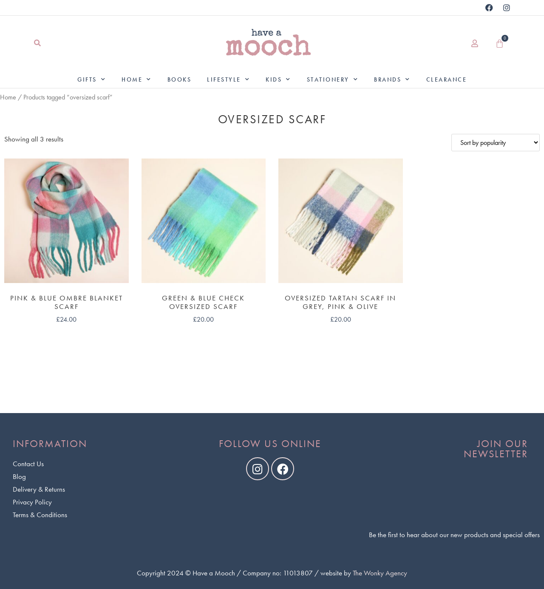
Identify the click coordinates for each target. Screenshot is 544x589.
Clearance (446, 79)
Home (137, 79)
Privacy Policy (32, 502)
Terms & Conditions (40, 514)
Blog (19, 476)
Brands (392, 79)
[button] (37, 43)
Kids (278, 79)
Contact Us (28, 463)
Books (179, 79)
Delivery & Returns (39, 489)
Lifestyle (228, 79)
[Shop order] (495, 142)
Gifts (91, 79)
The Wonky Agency (380, 573)
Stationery (333, 79)
